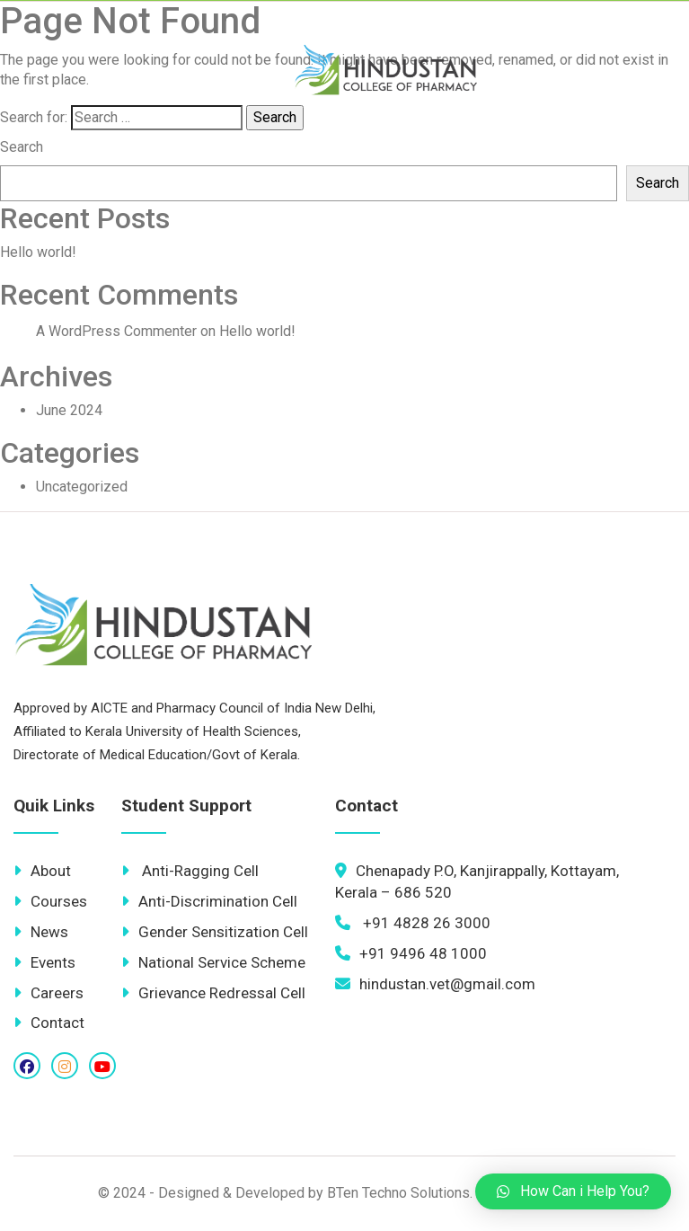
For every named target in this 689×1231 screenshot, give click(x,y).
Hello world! (38, 252)
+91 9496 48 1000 (411, 953)
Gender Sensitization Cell (214, 932)
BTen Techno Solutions (398, 1192)
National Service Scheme (213, 962)
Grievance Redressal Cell (213, 993)
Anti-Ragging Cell (190, 871)
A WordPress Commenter (116, 331)
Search (21, 146)
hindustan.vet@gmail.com (435, 984)
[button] (573, 1191)
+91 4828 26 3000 (412, 923)
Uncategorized (82, 486)
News (40, 932)
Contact (48, 1023)
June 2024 (69, 410)
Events (44, 962)
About (42, 871)
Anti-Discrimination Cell (209, 901)
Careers (48, 993)
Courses (50, 901)
